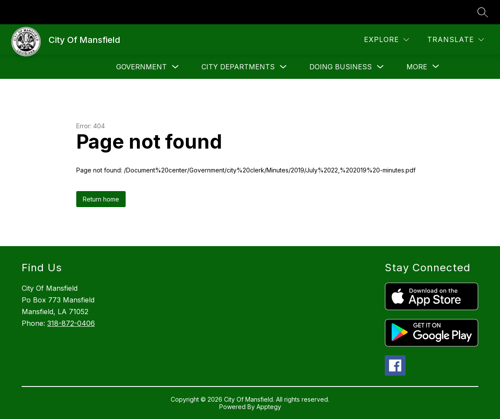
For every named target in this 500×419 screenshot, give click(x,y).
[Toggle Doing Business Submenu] (380, 67)
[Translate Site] (455, 39)
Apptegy (268, 406)
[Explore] (386, 39)
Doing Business (340, 66)
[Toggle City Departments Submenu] (283, 67)
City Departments (238, 66)
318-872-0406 (71, 323)
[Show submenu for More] (416, 67)
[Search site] (482, 12)
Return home (101, 199)
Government (141, 66)
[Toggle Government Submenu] (175, 67)
